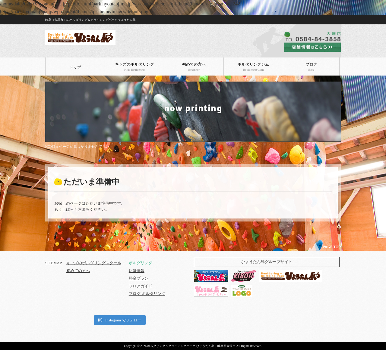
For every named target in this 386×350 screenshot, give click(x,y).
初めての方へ (194, 66)
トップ (75, 67)
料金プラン (138, 278)
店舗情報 (136, 271)
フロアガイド (140, 286)
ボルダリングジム (253, 66)
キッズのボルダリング (134, 66)
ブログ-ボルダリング (147, 294)
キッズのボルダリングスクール (93, 263)
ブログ (311, 66)
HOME (50, 146)
